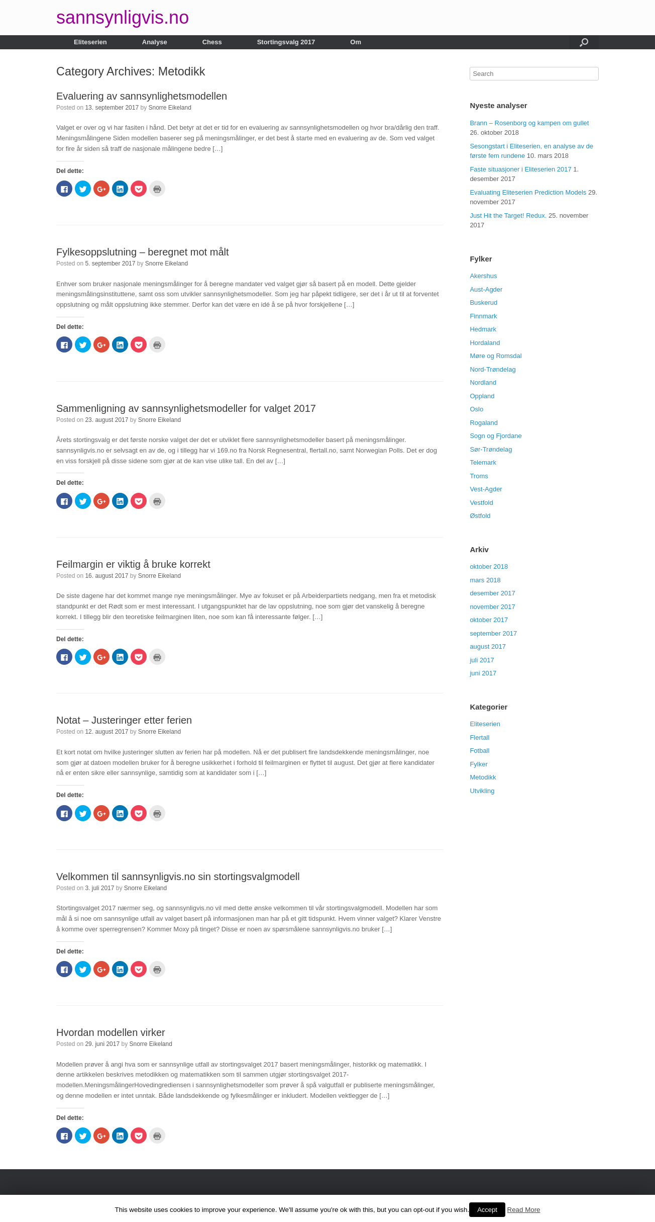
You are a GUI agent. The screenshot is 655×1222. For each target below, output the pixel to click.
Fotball (479, 750)
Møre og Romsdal (495, 356)
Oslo (476, 409)
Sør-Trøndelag (491, 449)
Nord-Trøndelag (492, 369)
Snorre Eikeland (170, 107)
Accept (487, 1209)
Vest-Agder (486, 489)
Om (355, 42)
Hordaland (485, 342)
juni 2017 (483, 673)
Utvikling (482, 791)
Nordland (483, 382)
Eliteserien (90, 42)
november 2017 (492, 606)
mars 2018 (485, 580)
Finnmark (483, 316)
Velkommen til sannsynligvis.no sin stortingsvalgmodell (178, 876)
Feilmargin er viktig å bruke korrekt (133, 564)
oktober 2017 (489, 620)
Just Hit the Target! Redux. (508, 215)
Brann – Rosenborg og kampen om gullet (529, 123)
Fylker (478, 764)
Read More (523, 1209)
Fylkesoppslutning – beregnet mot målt (142, 251)
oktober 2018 (489, 566)
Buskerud (483, 302)
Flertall (479, 737)
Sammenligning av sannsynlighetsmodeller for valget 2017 (186, 408)
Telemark (483, 462)
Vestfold (481, 502)
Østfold (480, 515)
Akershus (483, 276)
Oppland (482, 396)
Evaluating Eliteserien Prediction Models (528, 192)
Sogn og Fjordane (495, 436)
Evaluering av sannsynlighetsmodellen (141, 96)
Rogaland (484, 422)
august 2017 (488, 646)
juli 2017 (482, 660)
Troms (479, 476)
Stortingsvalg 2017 (286, 42)
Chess (212, 42)
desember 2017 (492, 593)
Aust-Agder (486, 289)
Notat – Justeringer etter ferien (124, 720)
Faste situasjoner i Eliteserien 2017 (520, 169)
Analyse (154, 42)
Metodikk (483, 777)
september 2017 (493, 633)
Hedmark (483, 329)
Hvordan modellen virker (110, 1032)
